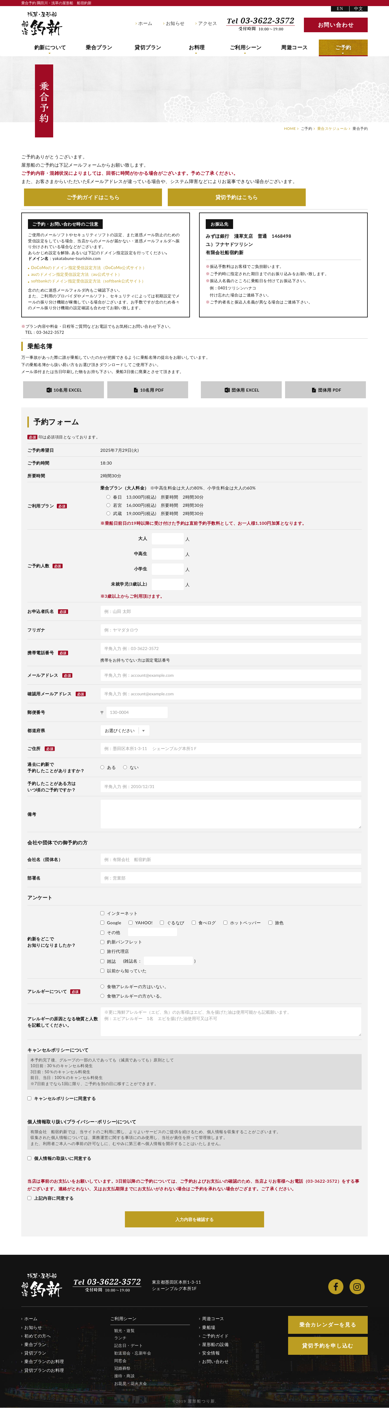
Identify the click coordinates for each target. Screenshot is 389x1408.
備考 (31, 814)
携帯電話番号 (40, 652)
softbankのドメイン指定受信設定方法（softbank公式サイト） (88, 281)
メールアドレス (42, 675)
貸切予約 (236, 197)
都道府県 (36, 730)
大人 (142, 538)
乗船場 (208, 1327)
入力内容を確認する (194, 1219)
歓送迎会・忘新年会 (132, 1353)
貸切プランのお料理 (44, 1370)
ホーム (145, 23)
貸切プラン (148, 47)
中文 (358, 8)
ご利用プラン (47, 506)
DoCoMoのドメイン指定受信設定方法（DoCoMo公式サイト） (88, 267)
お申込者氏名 (40, 611)
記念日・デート (128, 1345)
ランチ (120, 1338)
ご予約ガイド (93, 197)
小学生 (140, 569)
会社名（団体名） (45, 859)
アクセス (207, 23)
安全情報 (211, 1353)
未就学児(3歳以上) (129, 584)
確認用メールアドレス (49, 694)
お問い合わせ (215, 1361)
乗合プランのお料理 (44, 1361)
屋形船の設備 (215, 1344)
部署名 (34, 878)
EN (340, 8)
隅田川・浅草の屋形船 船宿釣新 (42, 24)
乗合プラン (99, 47)
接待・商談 (124, 1376)
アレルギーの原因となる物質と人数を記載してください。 (62, 1022)
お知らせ (175, 23)
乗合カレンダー (328, 1325)
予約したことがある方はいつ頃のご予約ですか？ (51, 786)
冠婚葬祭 (122, 1368)
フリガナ (36, 630)
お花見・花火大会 (130, 1383)
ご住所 (34, 748)
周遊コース (295, 47)
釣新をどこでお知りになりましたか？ (51, 942)
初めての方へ (37, 1336)
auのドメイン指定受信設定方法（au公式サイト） (76, 274)
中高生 (140, 553)
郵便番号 (36, 712)
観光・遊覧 (124, 1330)
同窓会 (120, 1360)
